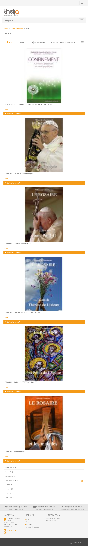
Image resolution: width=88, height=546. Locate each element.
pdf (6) (9, 493)
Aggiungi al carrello (12, 113)
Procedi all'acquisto (32, 527)
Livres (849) (9, 472)
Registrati (29, 522)
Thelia (82, 543)
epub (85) (10, 485)
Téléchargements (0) (11, 480)
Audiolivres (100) (10, 476)
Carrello (29, 524)
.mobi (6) (10, 489)
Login (28, 519)
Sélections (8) (9, 497)
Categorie (8, 20)
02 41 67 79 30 (11, 530)
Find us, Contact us (12, 533)
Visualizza (23, 42)
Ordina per (54, 42)
